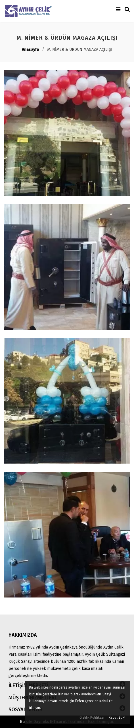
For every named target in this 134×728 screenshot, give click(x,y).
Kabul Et (116, 717)
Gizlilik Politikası (91, 717)
